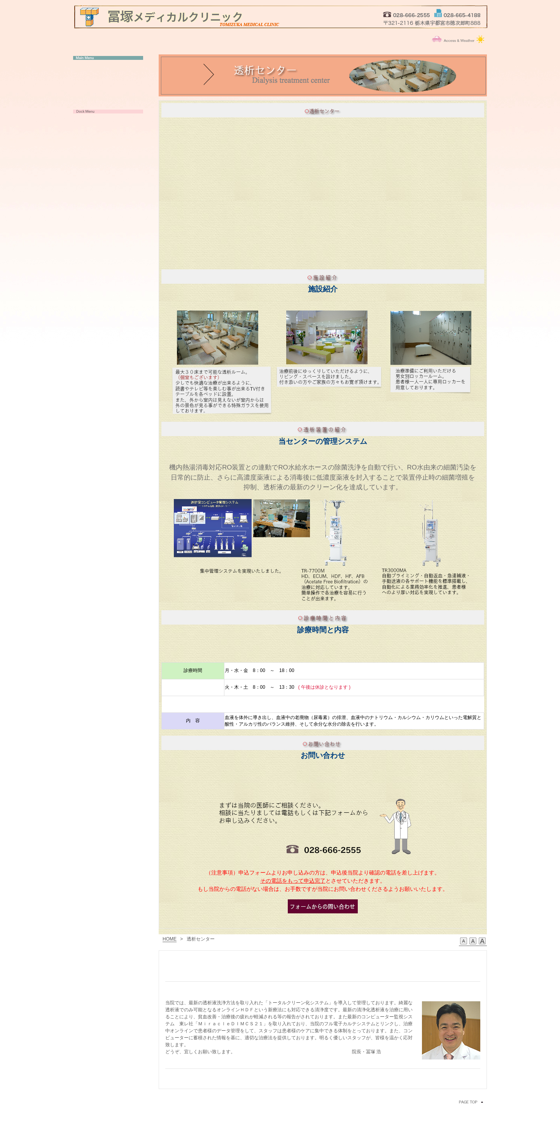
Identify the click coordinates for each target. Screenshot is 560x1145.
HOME (170, 939)
